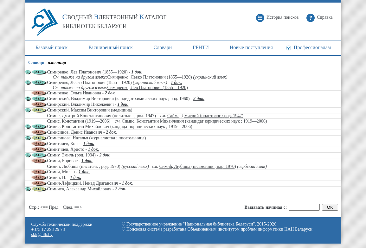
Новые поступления (251, 47)
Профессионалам (312, 47)
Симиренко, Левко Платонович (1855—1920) (149, 77)
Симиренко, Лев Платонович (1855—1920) (147, 87)
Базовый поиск (51, 47)
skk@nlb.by (42, 234)
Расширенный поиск (110, 47)
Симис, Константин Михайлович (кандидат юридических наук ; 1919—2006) (194, 121)
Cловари (163, 47)
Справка (324, 17)
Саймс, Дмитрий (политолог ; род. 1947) (205, 115)
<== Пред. (50, 207)
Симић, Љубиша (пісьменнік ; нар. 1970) (197, 166)
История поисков (282, 17)
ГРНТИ (201, 47)
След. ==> (72, 207)
